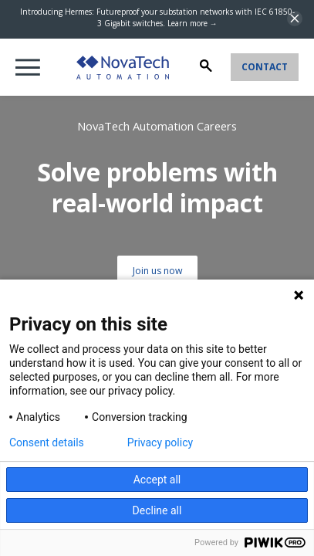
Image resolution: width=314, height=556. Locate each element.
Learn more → (192, 23)
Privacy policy (160, 442)
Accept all (157, 479)
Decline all (157, 510)
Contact (264, 66)
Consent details (46, 442)
